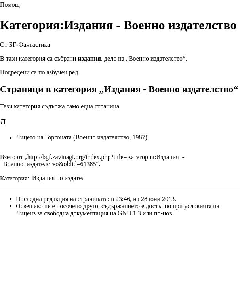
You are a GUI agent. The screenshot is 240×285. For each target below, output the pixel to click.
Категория (13, 178)
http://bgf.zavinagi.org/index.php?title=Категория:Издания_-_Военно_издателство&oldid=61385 (92, 160)
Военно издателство (156, 58)
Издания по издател (58, 178)
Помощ (10, 4)
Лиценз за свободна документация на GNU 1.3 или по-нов (94, 213)
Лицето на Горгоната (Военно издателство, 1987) (81, 137)
